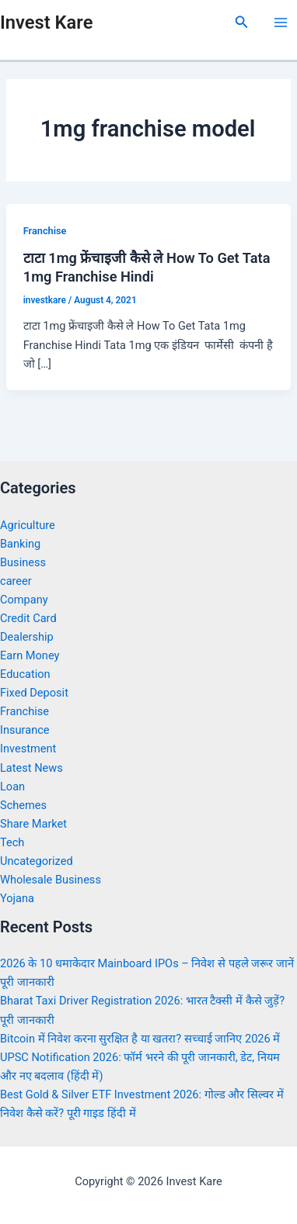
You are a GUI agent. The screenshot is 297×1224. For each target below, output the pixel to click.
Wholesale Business (50, 880)
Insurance (25, 730)
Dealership (27, 637)
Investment (28, 748)
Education (25, 674)
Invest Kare (46, 22)
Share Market (33, 824)
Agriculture (27, 525)
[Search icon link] (242, 22)
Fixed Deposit (34, 693)
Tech (12, 842)
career (16, 581)
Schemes (23, 805)
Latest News (31, 768)
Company (24, 600)
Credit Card (28, 618)
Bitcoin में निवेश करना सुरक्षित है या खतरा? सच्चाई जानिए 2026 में (140, 1039)
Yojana (17, 898)
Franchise (45, 231)
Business (23, 562)
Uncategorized (36, 861)
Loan (12, 787)
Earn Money (29, 655)
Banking (20, 544)
